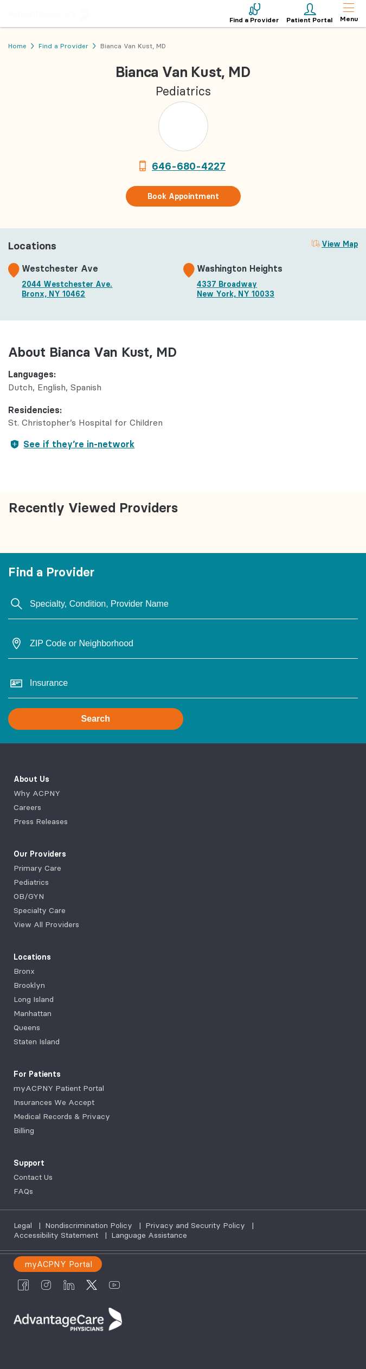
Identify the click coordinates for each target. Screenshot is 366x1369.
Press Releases (41, 821)
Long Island (34, 999)
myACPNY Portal (58, 1264)
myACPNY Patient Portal (59, 1088)
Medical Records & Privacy (62, 1116)
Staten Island (37, 1041)
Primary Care (37, 868)
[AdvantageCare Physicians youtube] (114, 1285)
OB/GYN (29, 896)
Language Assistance (149, 1235)
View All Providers (46, 924)
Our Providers (40, 854)
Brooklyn (29, 985)
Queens (27, 1027)
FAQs (23, 1191)
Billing (24, 1130)
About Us (31, 779)
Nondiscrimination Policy (89, 1225)
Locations (32, 957)
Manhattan (33, 1013)
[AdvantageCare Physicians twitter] (91, 1285)
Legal (24, 1225)
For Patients (37, 1074)
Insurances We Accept (54, 1102)
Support (29, 1163)
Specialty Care (40, 910)
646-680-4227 (189, 165)
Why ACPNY (37, 793)
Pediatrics (31, 882)
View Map (340, 244)
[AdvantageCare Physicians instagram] (46, 1285)
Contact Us (33, 1177)
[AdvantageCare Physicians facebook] (23, 1285)
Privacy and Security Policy (196, 1225)
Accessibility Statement (57, 1235)
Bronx (24, 971)
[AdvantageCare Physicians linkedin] (69, 1285)
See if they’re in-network (71, 444)
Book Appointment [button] (183, 196)
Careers (27, 807)
